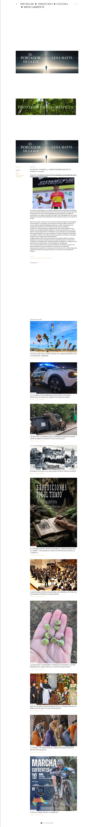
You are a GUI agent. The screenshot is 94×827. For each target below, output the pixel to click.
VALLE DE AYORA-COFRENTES (20, 176)
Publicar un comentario (39, 358)
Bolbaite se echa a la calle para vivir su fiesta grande (53, 471)
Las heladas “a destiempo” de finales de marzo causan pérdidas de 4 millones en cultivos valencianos (52, 666)
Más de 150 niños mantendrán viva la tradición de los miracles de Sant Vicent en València (53, 707)
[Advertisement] (45, 18)
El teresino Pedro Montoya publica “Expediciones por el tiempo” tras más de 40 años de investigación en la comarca (53, 551)
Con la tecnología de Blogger (47, 823)
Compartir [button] (18, 167)
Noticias (17, 174)
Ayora (17, 172)
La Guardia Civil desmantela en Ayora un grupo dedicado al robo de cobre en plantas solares (50, 396)
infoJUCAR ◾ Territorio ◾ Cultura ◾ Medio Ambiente (44, 5)
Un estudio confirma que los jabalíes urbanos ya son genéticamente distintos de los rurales (52, 438)
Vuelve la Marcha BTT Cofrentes (44, 812)
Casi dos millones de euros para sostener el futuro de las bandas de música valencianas (53, 593)
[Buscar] (76, 3)
